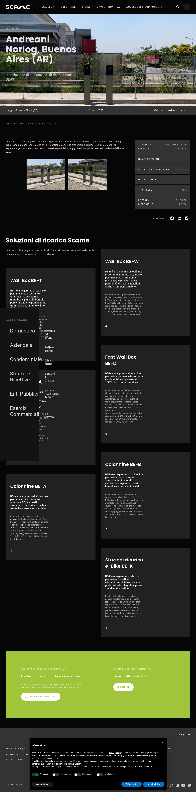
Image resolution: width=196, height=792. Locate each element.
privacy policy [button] (115, 752)
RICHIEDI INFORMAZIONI (43, 696)
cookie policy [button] (52, 758)
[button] (163, 742)
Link (51, 314)
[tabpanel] (46, 174)
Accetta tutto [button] (153, 784)
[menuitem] (48, 7)
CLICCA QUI (123, 687)
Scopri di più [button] (42, 784)
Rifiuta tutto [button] (131, 784)
